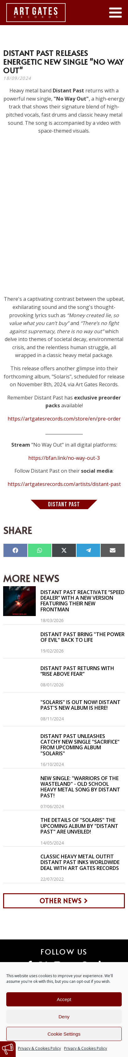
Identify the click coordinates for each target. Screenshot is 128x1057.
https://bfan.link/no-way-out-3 (64, 457)
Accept (64, 999)
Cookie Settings (63, 1034)
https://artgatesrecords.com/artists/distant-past (64, 484)
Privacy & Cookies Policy (39, 1048)
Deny (63, 1016)
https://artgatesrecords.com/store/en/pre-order (64, 418)
